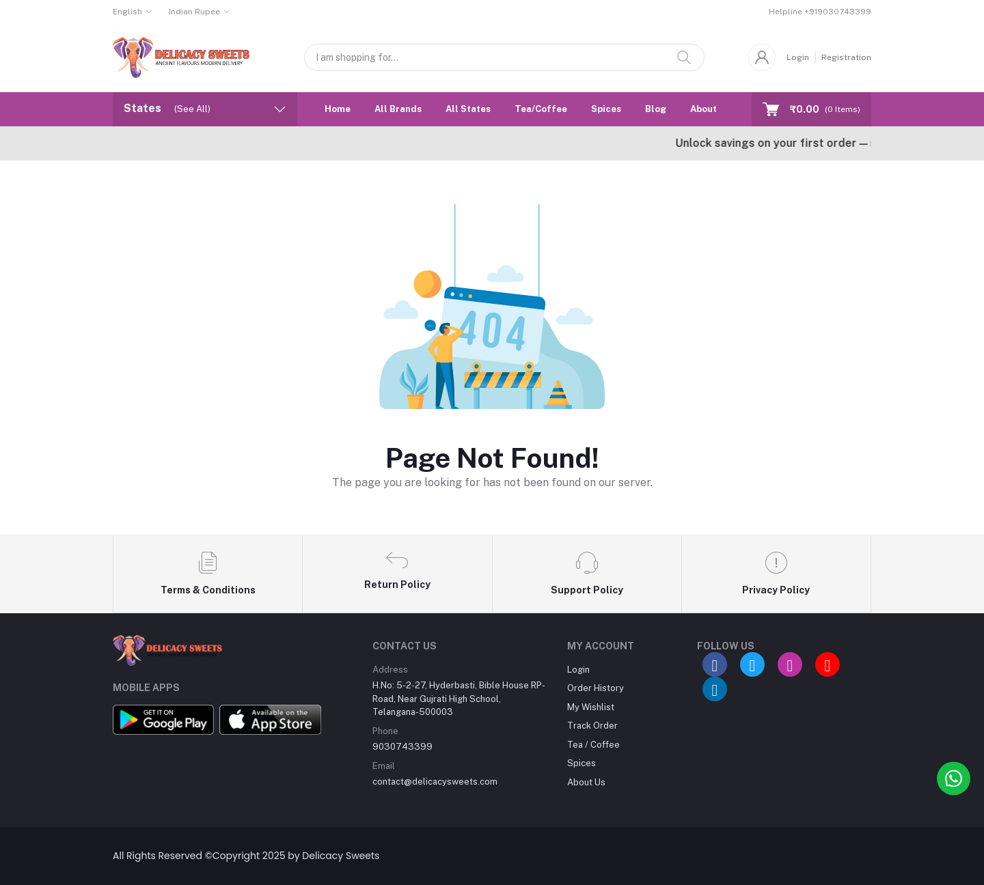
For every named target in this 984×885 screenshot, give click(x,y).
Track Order (592, 725)
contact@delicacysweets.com (434, 781)
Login (798, 57)
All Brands (398, 109)
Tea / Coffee (593, 745)
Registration (846, 57)
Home (338, 109)
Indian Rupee (194, 11)
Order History (595, 688)
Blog (655, 109)
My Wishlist (590, 707)
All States (468, 109)
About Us (710, 109)
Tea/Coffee (541, 109)
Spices (606, 109)
